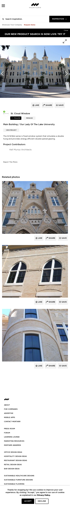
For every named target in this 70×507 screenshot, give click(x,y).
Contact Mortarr (12, 421)
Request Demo (29, 25)
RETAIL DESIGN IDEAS (13, 464)
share (48, 105)
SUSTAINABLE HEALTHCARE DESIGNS (19, 475)
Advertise (8, 413)
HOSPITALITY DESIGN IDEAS (15, 456)
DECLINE (42, 501)
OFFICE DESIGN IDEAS (13, 452)
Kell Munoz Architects (20, 149)
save (61, 105)
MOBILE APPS (9, 417)
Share (51, 238)
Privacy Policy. (43, 495)
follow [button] (17, 118)
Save (64, 238)
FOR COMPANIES (11, 409)
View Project (11, 130)
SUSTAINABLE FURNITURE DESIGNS (18, 480)
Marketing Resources (14, 441)
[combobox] (59, 19)
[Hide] (66, 30)
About (7, 405)
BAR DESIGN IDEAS (12, 469)
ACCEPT (28, 501)
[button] (3, 5)
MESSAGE (29, 118)
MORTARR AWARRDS (12, 445)
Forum (7, 433)
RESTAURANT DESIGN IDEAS (15, 460)
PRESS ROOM (9, 428)
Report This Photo (10, 162)
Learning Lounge (12, 437)
